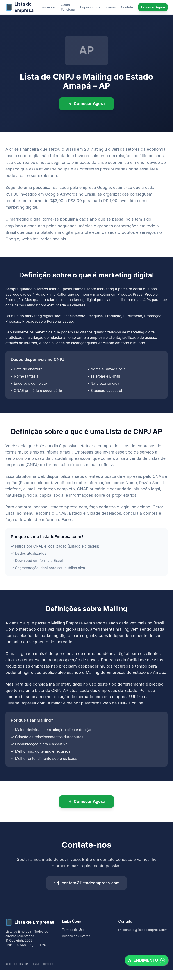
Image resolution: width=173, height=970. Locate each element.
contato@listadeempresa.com (86, 883)
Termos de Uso (73, 930)
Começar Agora (153, 7)
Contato (127, 7)
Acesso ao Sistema (76, 936)
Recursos (48, 7)
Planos (110, 7)
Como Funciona (68, 7)
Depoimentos (90, 7)
